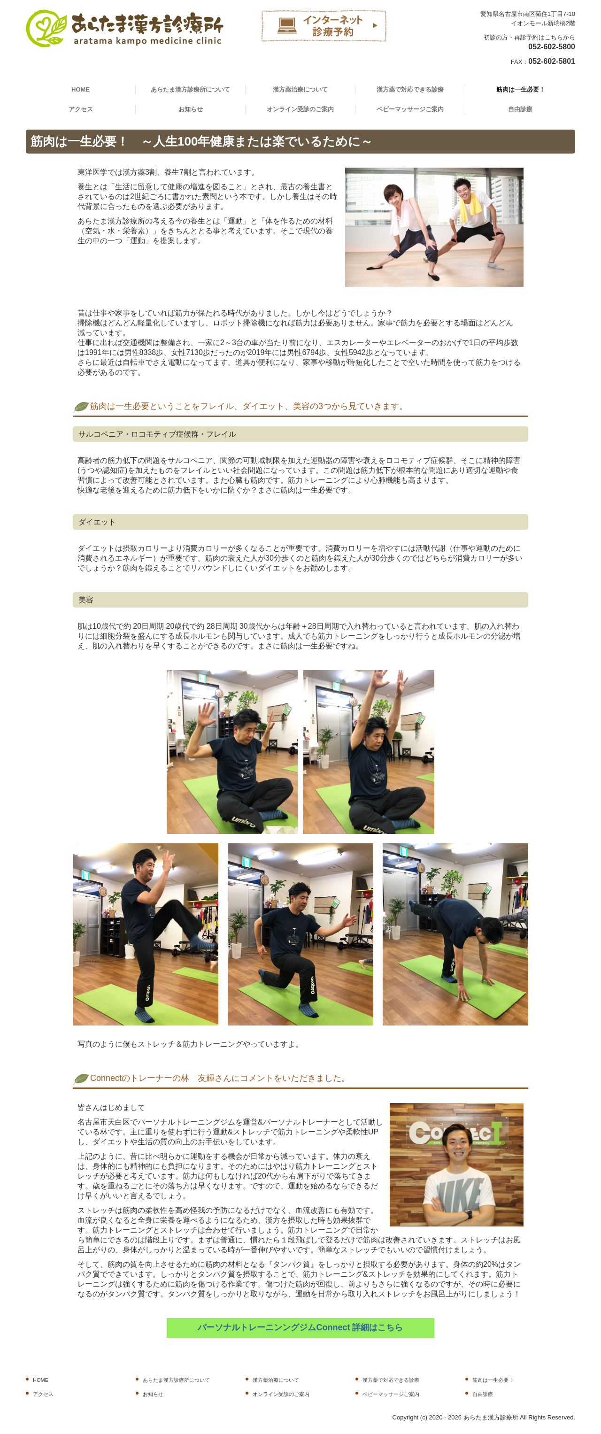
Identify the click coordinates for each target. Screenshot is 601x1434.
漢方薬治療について (300, 89)
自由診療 (520, 109)
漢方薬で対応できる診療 (410, 89)
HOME (80, 89)
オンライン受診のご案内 (300, 109)
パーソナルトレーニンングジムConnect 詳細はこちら (300, 1327)
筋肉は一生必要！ (520, 89)
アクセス (81, 109)
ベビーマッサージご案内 (410, 109)
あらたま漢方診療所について (190, 89)
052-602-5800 (551, 47)
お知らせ (190, 109)
